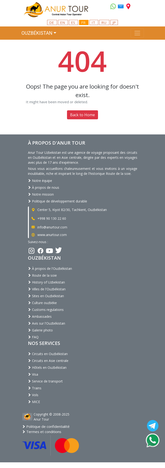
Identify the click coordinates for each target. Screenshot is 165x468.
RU (104, 22)
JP (114, 22)
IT (94, 22)
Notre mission (41, 194)
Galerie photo (40, 330)
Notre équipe (40, 180)
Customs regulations (46, 309)
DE (52, 22)
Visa (33, 374)
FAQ (33, 337)
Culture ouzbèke (42, 303)
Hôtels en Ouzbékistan (47, 367)
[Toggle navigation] (137, 33)
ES (73, 22)
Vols (33, 395)
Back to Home (82, 114)
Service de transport (45, 381)
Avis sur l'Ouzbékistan (46, 323)
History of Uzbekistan (46, 282)
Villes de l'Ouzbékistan (47, 289)
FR (83, 22)
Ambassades (40, 316)
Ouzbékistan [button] (37, 33)
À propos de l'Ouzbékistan (50, 268)
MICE (34, 401)
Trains (34, 388)
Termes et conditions (41, 431)
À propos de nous (43, 187)
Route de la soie (42, 275)
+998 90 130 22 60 (48, 218)
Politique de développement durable (57, 201)
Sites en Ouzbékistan (46, 296)
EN (63, 22)
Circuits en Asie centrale (48, 360)
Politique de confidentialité (46, 426)
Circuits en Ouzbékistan (48, 354)
